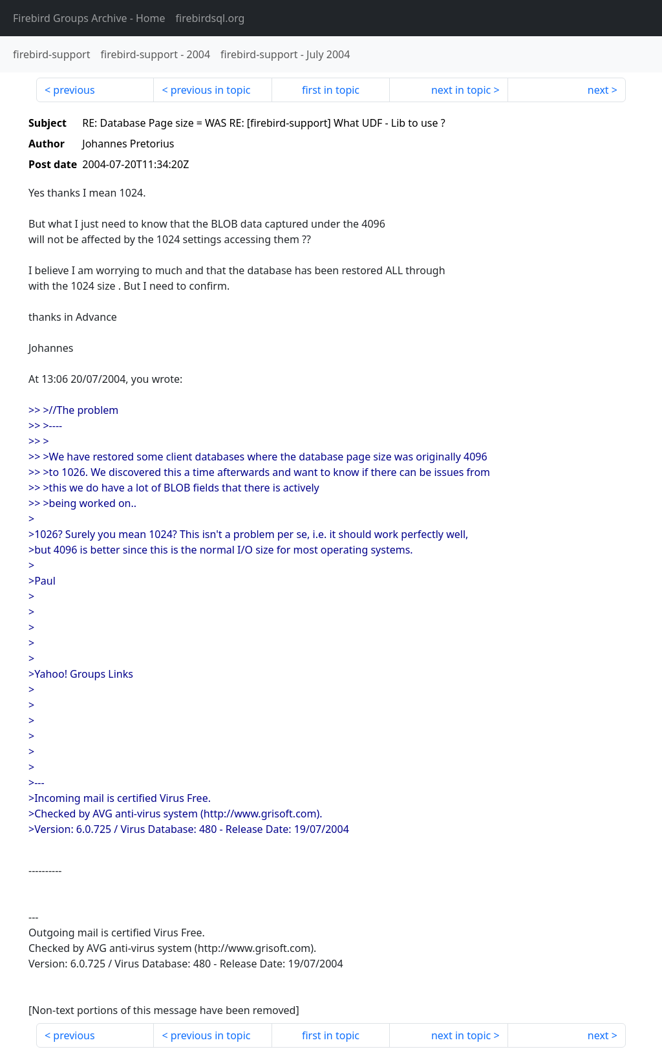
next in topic (461, 90)
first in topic (330, 90)
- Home (89, 18)
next (598, 90)
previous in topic (211, 90)
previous (73, 90)
